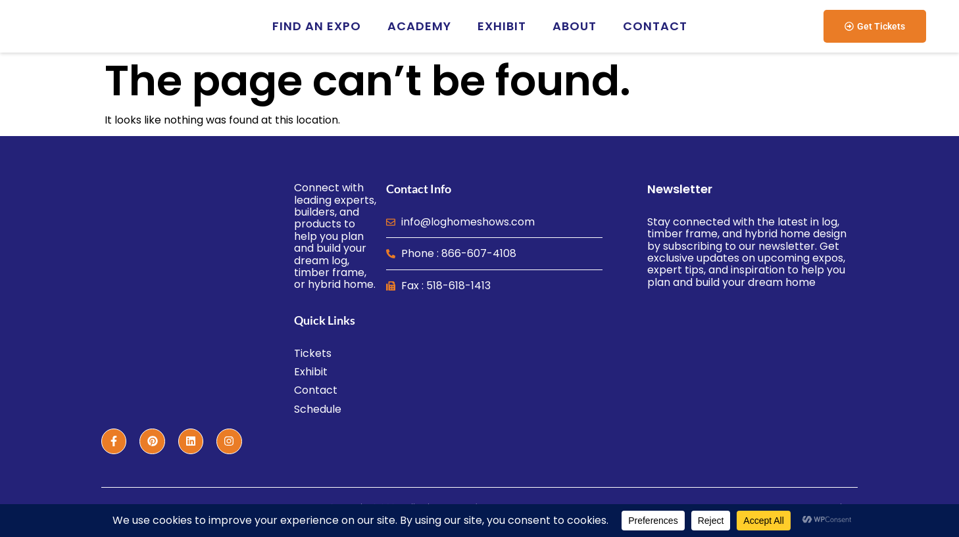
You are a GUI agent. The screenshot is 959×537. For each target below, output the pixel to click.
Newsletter (679, 189)
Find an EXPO (316, 26)
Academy (419, 26)
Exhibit (502, 26)
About (575, 26)
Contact (655, 26)
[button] (875, 26)
